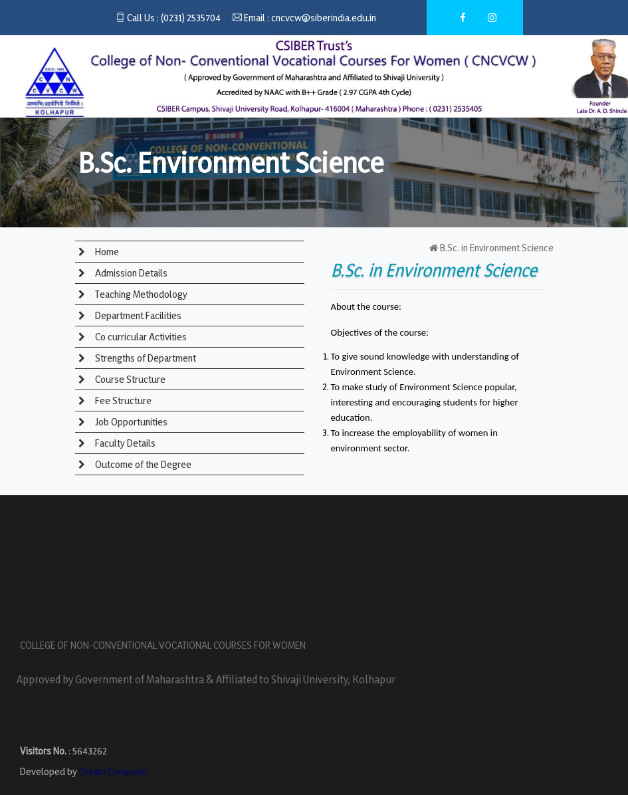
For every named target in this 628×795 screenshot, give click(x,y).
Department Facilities (137, 315)
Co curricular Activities (140, 336)
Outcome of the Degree (142, 464)
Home (106, 251)
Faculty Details (124, 443)
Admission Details (130, 273)
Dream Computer (113, 771)
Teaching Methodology (140, 294)
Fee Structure (122, 400)
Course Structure (129, 379)
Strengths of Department (144, 358)
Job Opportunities (130, 421)
